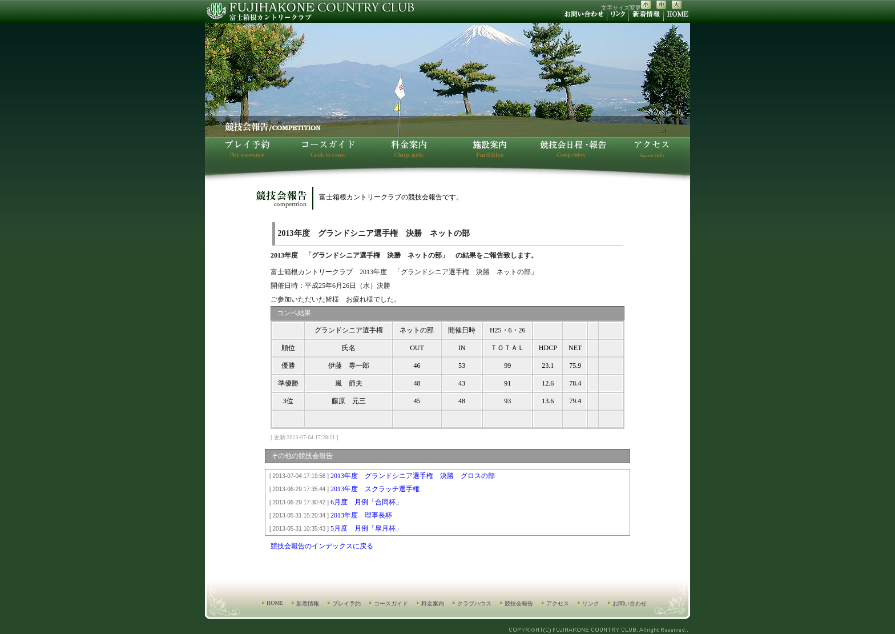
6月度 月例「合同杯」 (334, 502)
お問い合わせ (629, 603)
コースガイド (391, 603)
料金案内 (432, 603)
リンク (590, 603)
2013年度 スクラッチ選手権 (343, 489)
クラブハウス (474, 603)
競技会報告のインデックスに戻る (322, 546)
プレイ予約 (346, 603)
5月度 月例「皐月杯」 (334, 528)
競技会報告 (519, 603)
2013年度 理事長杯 (329, 515)
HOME (275, 603)
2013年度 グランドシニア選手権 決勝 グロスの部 (380, 476)
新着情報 (307, 603)
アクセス (557, 603)
